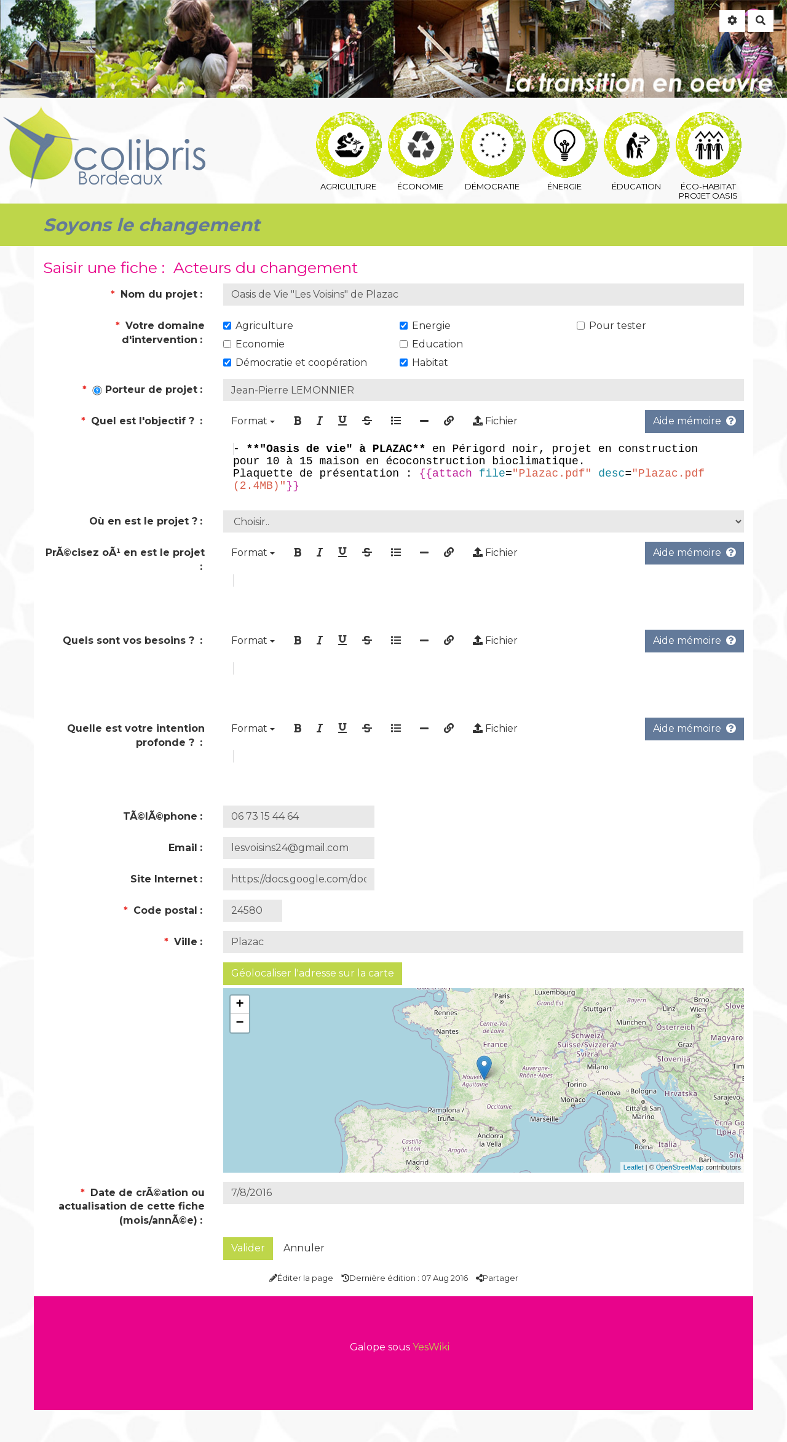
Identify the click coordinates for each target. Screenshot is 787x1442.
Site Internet (163, 911)
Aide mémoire (694, 421)
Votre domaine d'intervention (160, 333)
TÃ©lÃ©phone (160, 848)
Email (182, 879)
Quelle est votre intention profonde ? (136, 760)
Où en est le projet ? (143, 531)
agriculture (349, 126)
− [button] (239, 1055)
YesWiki (431, 1379)
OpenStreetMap (680, 1199)
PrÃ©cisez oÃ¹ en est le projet (125, 562)
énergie (565, 126)
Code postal (160, 942)
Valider (248, 1280)
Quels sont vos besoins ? (130, 658)
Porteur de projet (139, 389)
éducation (637, 126)
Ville (180, 974)
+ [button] (239, 1037)
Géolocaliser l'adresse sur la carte (312, 1005)
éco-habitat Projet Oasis (709, 126)
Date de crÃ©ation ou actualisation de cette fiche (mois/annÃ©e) (131, 1239)
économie (421, 126)
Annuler (304, 1280)
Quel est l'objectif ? (139, 421)
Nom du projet (154, 294)
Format (253, 421)
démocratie (493, 126)
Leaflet (633, 1199)
